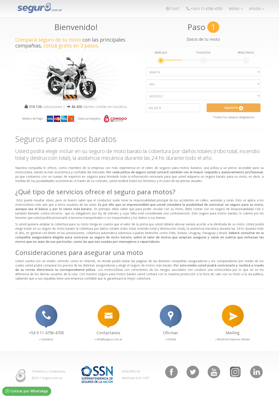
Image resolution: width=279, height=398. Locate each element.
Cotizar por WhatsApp (26, 391)
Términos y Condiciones (49, 371)
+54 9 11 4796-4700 (204, 8)
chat (173, 8)
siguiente (233, 107)
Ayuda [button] (256, 8)
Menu (236, 8)
